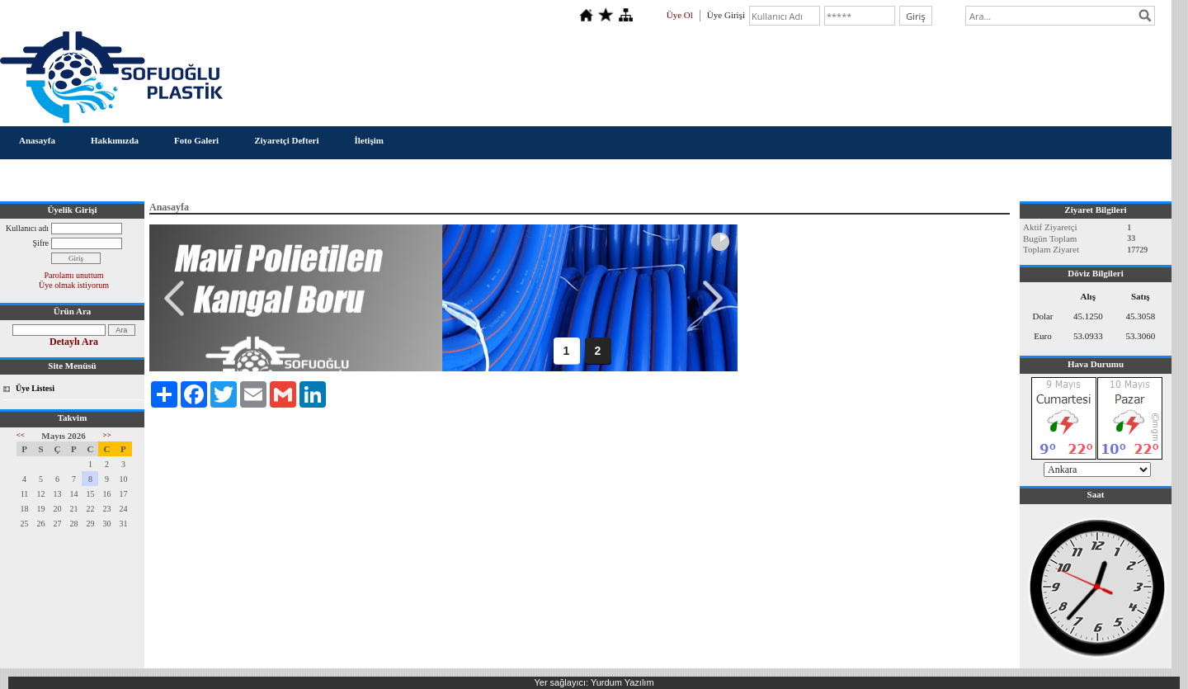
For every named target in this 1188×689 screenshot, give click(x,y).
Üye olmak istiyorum (74, 285)
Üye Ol (680, 15)
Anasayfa (37, 140)
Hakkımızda (115, 140)
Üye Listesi (35, 388)
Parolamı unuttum (74, 275)
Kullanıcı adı (27, 228)
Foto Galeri (196, 140)
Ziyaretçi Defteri (286, 140)
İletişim (368, 140)
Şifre (41, 243)
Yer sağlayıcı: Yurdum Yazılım (593, 682)
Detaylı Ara (74, 341)
